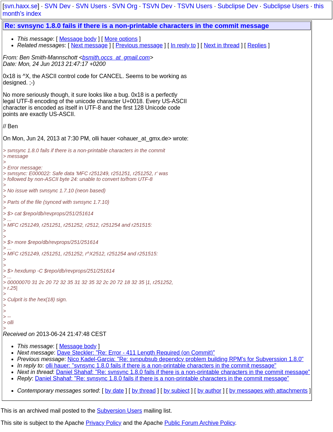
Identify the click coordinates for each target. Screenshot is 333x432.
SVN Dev (57, 6)
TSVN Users (194, 6)
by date (114, 391)
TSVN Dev (157, 6)
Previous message (139, 45)
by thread (144, 391)
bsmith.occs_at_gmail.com (116, 57)
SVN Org (124, 6)
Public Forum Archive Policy (199, 423)
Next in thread (222, 45)
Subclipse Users (286, 6)
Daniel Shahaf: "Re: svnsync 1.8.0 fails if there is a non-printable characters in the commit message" (183, 372)
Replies (256, 45)
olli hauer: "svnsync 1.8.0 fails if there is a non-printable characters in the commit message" (160, 366)
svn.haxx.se (21, 6)
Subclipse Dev (238, 6)
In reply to (183, 45)
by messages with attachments (268, 391)
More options (121, 39)
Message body (77, 39)
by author (209, 391)
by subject (176, 391)
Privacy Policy (103, 423)
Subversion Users (119, 411)
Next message (89, 45)
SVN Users (91, 6)
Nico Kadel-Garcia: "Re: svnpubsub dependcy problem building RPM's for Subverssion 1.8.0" (186, 359)
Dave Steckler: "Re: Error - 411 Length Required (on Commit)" (136, 353)
